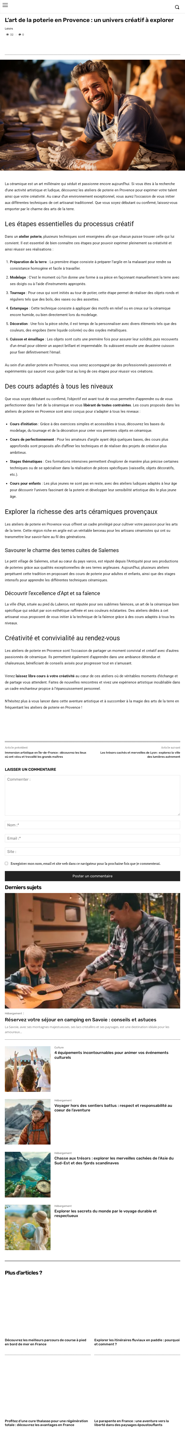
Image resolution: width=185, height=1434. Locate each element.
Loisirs (9, 28)
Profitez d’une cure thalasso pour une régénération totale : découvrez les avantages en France (46, 1423)
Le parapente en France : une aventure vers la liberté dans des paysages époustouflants (131, 1423)
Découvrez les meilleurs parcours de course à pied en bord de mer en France (45, 1342)
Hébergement (13, 1013)
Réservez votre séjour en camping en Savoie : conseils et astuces (80, 1020)
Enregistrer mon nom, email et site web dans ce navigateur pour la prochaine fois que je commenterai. (86, 863)
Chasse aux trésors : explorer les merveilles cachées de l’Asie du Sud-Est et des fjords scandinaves (114, 1160)
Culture (59, 1047)
